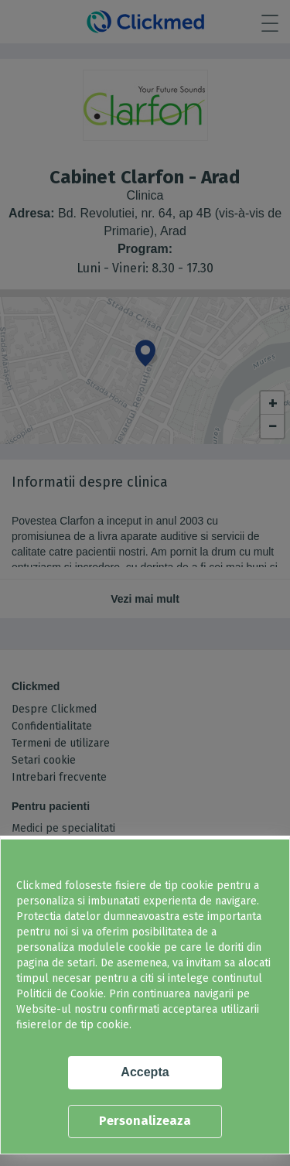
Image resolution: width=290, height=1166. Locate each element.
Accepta (145, 1072)
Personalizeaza (145, 1120)
